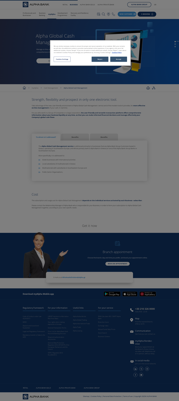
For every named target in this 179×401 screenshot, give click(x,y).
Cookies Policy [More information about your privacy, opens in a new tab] (117, 52)
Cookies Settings (62, 59)
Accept (118, 59)
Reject (100, 59)
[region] (90, 53)
